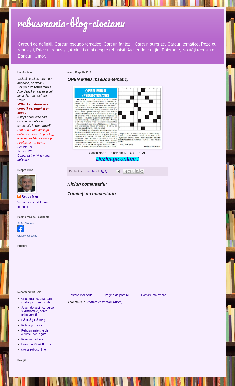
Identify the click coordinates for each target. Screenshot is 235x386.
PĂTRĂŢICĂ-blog (33, 320)
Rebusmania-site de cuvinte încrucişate (35, 332)
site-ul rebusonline (33, 349)
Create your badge (27, 235)
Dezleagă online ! (117, 159)
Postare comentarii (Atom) (105, 302)
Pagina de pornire (117, 295)
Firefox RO (24, 151)
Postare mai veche (153, 295)
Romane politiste (32, 339)
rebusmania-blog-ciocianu (71, 23)
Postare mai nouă (80, 295)
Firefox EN (24, 147)
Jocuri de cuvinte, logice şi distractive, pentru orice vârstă (37, 311)
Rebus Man (30, 196)
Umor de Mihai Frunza (36, 344)
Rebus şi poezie (32, 325)
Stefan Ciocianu (25, 223)
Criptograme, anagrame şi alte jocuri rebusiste (37, 300)
